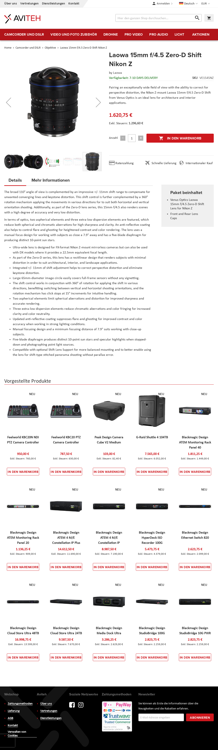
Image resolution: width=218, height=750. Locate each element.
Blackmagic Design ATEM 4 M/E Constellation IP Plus (66, 538)
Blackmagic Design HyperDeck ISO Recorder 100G (152, 538)
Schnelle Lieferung (164, 163)
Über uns (10, 3)
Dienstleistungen (53, 3)
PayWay (117, 716)
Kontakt (73, 3)
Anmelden (163, 3)
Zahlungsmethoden (20, 703)
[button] (206, 4)
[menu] (109, 34)
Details (15, 180)
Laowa (117, 73)
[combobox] (158, 18)
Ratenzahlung (124, 163)
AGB (10, 718)
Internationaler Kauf (199, 163)
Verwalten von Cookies (17, 733)
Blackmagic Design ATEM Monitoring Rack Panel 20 (23, 538)
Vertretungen (29, 3)
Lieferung (14, 711)
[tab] (15, 181)
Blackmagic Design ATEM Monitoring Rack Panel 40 (195, 442)
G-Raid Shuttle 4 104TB (152, 437)
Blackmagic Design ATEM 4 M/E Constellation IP (109, 538)
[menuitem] (24, 34)
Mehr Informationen (51, 180)
